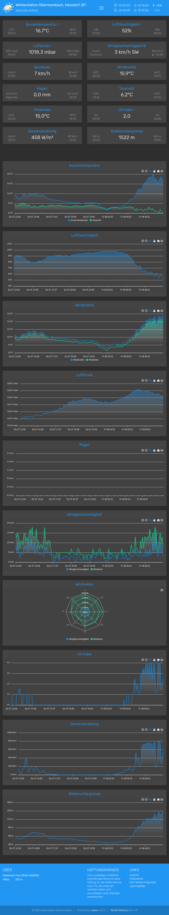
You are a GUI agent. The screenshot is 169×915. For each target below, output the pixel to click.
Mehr (157, 10)
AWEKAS (134, 875)
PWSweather (136, 878)
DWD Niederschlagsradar (142, 882)
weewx (94, 910)
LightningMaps (137, 886)
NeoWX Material (119, 910)
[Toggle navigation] (101, 8)
